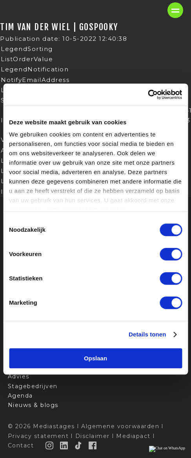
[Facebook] (93, 445)
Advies (18, 376)
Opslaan (95, 358)
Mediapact (133, 436)
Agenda (20, 395)
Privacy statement (38, 436)
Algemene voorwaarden (120, 426)
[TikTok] (78, 445)
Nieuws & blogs (33, 405)
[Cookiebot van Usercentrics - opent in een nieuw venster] (147, 94)
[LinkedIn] (64, 445)
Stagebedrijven (33, 386)
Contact (21, 445)
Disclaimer (92, 436)
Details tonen (147, 334)
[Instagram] (49, 445)
